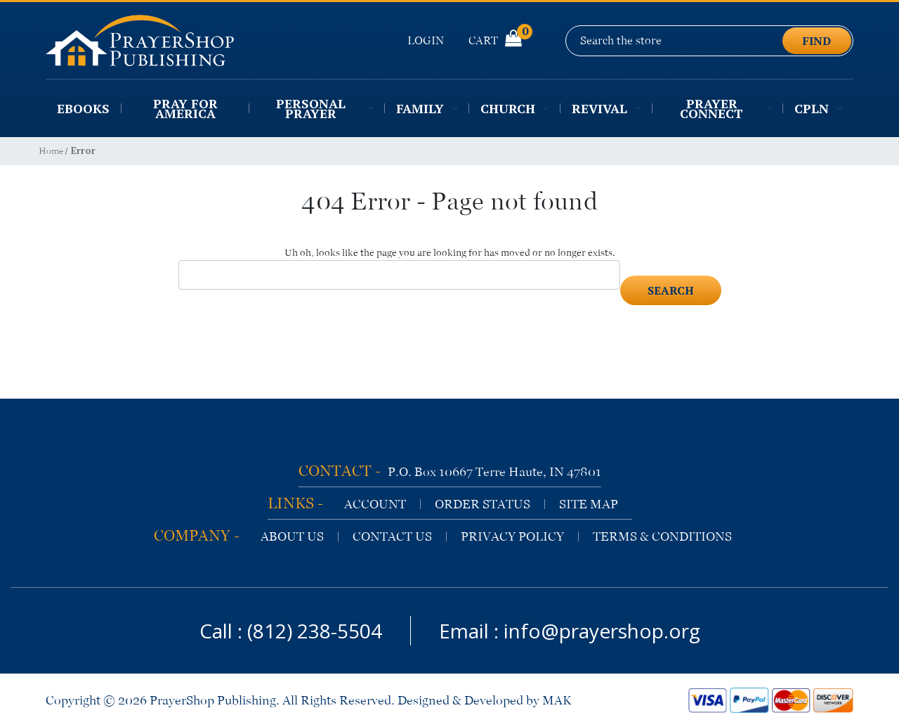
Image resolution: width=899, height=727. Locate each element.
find (817, 41)
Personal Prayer (324, 108)
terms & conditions (662, 536)
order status (482, 504)
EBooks (83, 108)
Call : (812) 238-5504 (290, 630)
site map (588, 504)
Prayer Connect (725, 108)
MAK (556, 700)
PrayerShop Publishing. (215, 700)
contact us (392, 536)
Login (425, 40)
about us (292, 536)
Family (426, 108)
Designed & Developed (460, 700)
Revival (606, 108)
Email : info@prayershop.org (569, 630)
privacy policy (512, 536)
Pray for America (185, 108)
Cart (495, 39)
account (375, 504)
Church (514, 108)
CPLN (818, 108)
